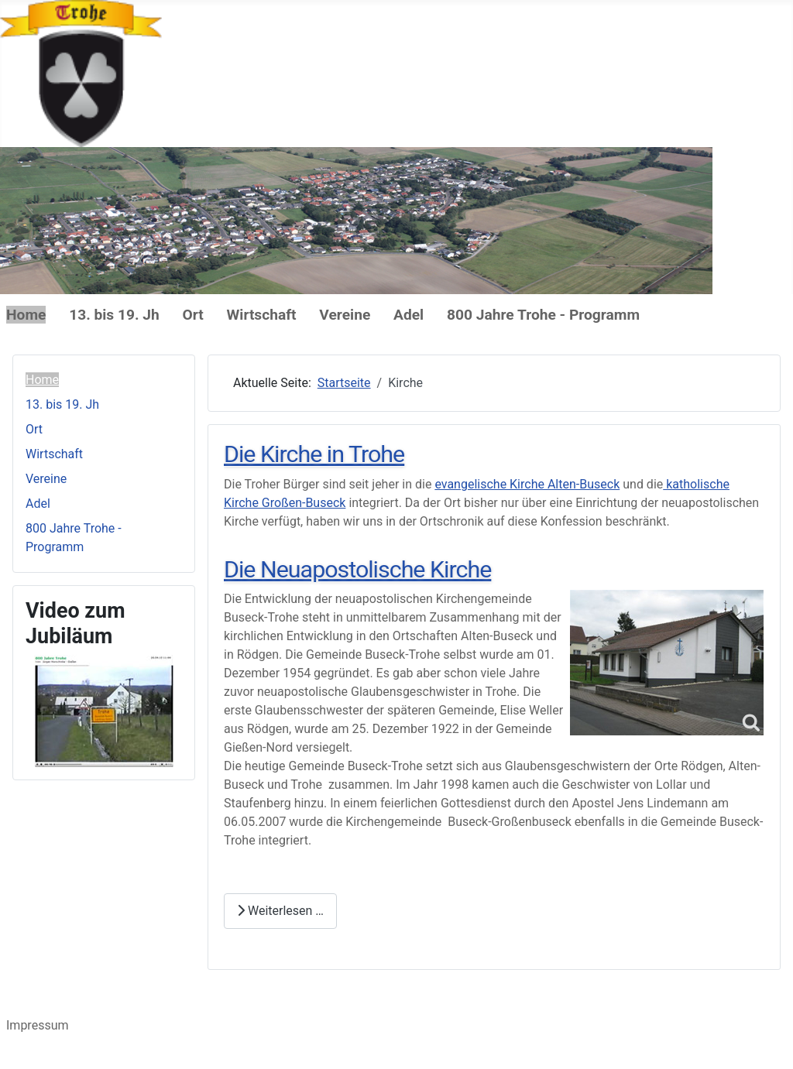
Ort (193, 315)
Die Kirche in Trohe (314, 454)
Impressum (37, 1025)
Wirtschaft (262, 315)
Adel (408, 315)
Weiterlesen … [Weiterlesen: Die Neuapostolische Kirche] (280, 910)
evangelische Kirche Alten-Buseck (527, 484)
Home (26, 315)
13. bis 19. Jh (114, 315)
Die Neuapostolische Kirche (357, 569)
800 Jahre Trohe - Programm (543, 315)
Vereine (344, 315)
